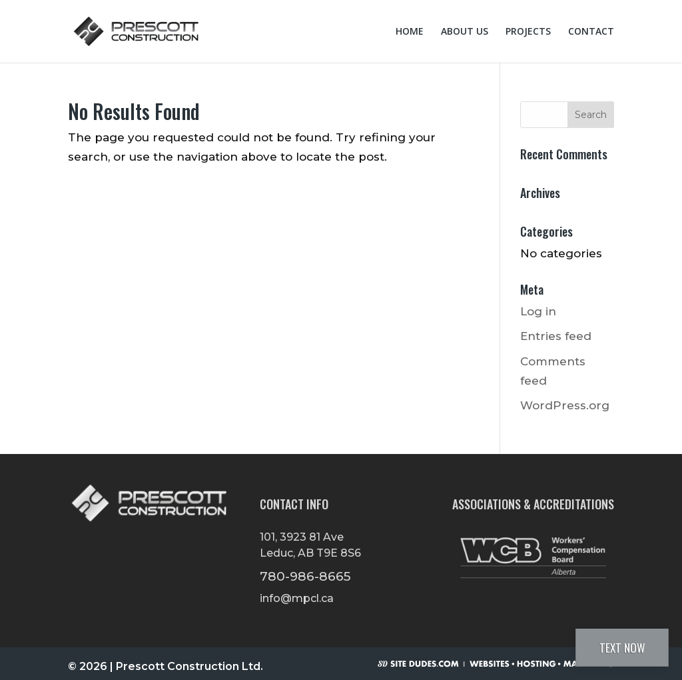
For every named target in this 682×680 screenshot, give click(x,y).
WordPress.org (564, 405)
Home (410, 32)
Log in (538, 311)
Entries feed (555, 336)
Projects (528, 32)
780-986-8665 (305, 576)
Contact (591, 32)
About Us (464, 32)
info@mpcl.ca (297, 598)
